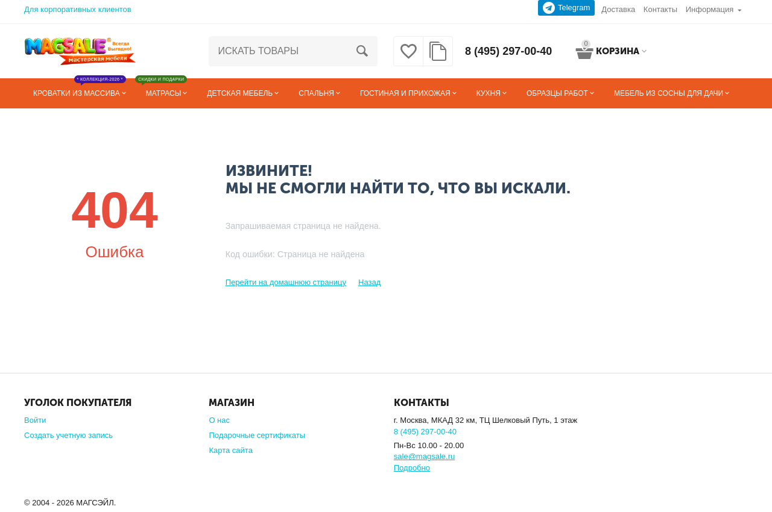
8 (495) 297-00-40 (508, 51)
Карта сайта (231, 450)
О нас (219, 420)
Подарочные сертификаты (257, 435)
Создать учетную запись (68, 435)
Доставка (618, 9)
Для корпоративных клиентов (77, 9)
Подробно (412, 467)
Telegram (566, 8)
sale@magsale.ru (424, 456)
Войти (35, 420)
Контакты (660, 9)
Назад (369, 282)
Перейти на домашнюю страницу (286, 282)
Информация (710, 9)
